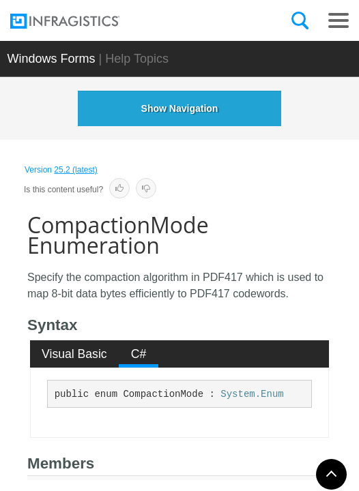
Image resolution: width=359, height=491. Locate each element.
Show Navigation (179, 108)
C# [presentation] (139, 354)
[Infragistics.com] (78, 21)
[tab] (74, 354)
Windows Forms (52, 58)
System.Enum (251, 394)
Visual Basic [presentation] (74, 354)
